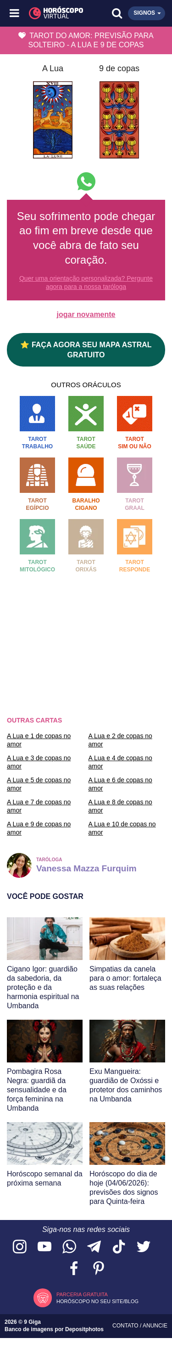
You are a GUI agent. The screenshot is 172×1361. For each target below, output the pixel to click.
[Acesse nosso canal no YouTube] (44, 1247)
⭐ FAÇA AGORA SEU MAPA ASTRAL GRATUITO (85, 349)
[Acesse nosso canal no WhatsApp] (69, 1247)
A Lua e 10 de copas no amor (122, 828)
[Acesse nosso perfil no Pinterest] (98, 1268)
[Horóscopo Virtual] (51, 13)
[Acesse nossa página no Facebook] (74, 1268)
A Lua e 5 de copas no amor (39, 784)
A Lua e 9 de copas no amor (39, 828)
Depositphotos (84, 1329)
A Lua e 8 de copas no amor (120, 806)
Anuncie (155, 1325)
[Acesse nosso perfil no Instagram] (20, 1247)
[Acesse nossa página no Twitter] (143, 1247)
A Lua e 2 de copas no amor (120, 740)
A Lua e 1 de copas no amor (39, 740)
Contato (126, 1325)
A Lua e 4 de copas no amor (120, 762)
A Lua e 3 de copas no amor (39, 762)
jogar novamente (85, 314)
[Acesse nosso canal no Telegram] (94, 1247)
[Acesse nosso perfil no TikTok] (119, 1247)
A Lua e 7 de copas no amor (39, 806)
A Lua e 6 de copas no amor (120, 784)
